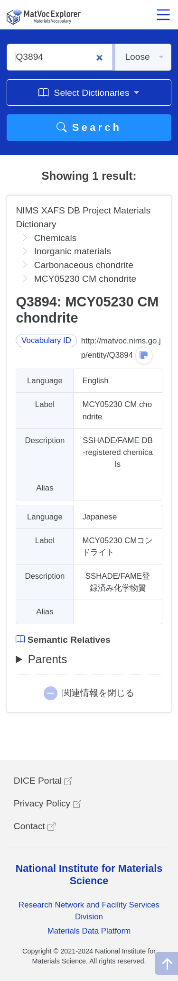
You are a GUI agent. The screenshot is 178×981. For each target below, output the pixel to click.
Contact (35, 826)
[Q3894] (60, 57)
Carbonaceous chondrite (83, 265)
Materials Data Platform (89, 930)
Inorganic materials (72, 251)
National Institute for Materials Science (89, 874)
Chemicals (55, 238)
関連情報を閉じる (98, 693)
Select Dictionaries (89, 92)
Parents (47, 659)
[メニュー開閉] (163, 14)
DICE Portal (43, 781)
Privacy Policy (47, 803)
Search (89, 127)
